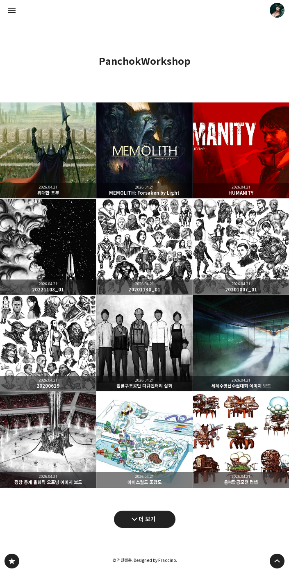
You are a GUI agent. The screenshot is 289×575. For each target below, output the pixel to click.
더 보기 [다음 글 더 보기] (147, 519)
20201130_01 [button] (144, 247)
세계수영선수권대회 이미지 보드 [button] (241, 343)
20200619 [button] (48, 343)
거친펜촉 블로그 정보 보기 (277, 10)
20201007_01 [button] (241, 247)
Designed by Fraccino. (155, 560)
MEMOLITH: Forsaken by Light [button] (144, 150)
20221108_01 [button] (48, 247)
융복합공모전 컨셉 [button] (241, 439)
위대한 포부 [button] (48, 150)
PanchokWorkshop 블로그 (12, 561)
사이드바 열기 (12, 10)
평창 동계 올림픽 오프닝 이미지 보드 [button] (48, 439)
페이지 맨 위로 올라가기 (277, 561)
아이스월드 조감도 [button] (144, 439)
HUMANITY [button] (241, 150)
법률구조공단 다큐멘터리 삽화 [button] (144, 343)
